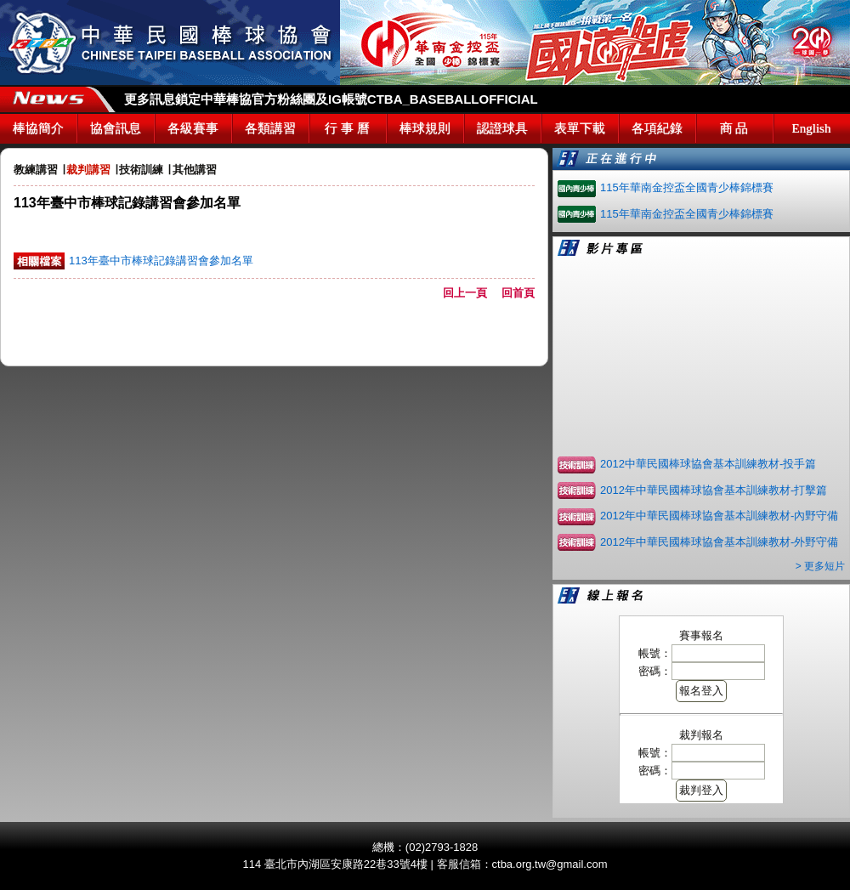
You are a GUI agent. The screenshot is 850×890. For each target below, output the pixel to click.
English (811, 128)
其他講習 (195, 169)
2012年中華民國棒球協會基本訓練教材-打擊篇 (713, 490)
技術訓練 (141, 169)
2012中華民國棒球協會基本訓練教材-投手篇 (708, 463)
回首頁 (518, 292)
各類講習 (270, 128)
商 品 (734, 128)
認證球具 (502, 128)
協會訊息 (115, 128)
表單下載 (579, 128)
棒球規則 (425, 128)
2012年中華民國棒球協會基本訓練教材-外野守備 (719, 542)
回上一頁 (470, 292)
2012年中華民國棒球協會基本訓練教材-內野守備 (719, 515)
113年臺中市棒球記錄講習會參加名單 (161, 260)
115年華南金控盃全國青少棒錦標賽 (687, 187)
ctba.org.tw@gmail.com (550, 864)
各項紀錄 (657, 128)
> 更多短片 (820, 566)
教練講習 (36, 169)
